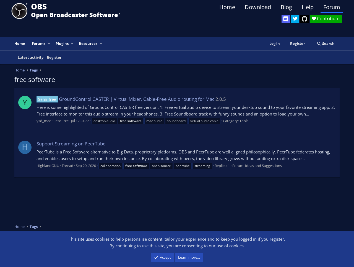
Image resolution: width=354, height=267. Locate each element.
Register (54, 57)
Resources (88, 43)
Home (227, 7)
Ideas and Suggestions (263, 165)
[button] (49, 43)
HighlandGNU (48, 165)
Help (308, 7)
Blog (286, 7)
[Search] (326, 43)
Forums (38, 43)
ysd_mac (44, 120)
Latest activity (30, 57)
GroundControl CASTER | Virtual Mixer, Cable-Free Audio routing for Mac (125, 99)
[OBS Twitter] (295, 19)
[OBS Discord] (286, 19)
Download (258, 7)
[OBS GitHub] (304, 19)
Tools (244, 120)
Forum (331, 7)
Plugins (62, 43)
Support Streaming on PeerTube (71, 143)
